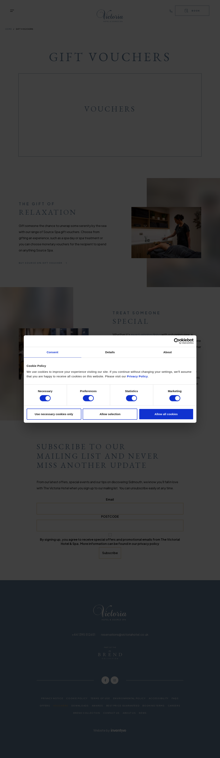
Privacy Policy (137, 376)
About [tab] (167, 352)
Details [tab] (110, 352)
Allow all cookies (166, 414)
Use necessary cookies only (54, 414)
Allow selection (110, 414)
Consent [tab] (52, 352)
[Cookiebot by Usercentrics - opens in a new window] (177, 341)
